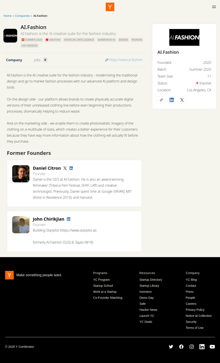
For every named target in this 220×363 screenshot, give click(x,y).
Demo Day (146, 297)
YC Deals (145, 321)
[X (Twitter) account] (182, 100)
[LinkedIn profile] (71, 168)
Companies (22, 16)
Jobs (37, 60)
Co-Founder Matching (107, 297)
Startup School (103, 285)
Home (7, 16)
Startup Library (149, 285)
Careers (191, 303)
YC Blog (191, 279)
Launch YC (146, 315)
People (190, 297)
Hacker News (148, 309)
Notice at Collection (199, 315)
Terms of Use (194, 327)
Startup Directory (150, 279)
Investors (145, 291)
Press (190, 291)
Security (191, 321)
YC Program (101, 279)
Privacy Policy (195, 309)
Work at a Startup (105, 291)
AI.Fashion (168, 52)
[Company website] (161, 100)
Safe (142, 303)
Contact (191, 285)
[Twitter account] (65, 168)
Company (14, 60)
